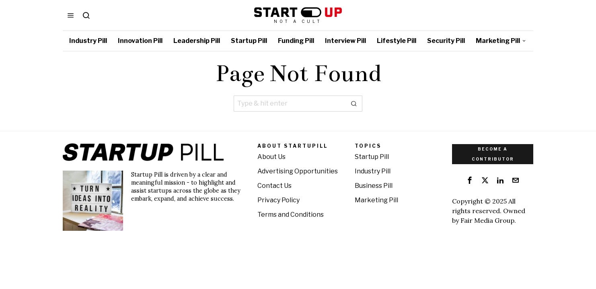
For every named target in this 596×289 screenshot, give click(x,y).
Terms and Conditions (290, 214)
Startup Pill (372, 157)
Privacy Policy (278, 200)
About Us (271, 157)
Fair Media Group (487, 220)
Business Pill (374, 185)
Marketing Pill (376, 200)
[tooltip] (469, 180)
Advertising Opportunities (297, 171)
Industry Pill (372, 171)
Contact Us (274, 185)
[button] (354, 104)
